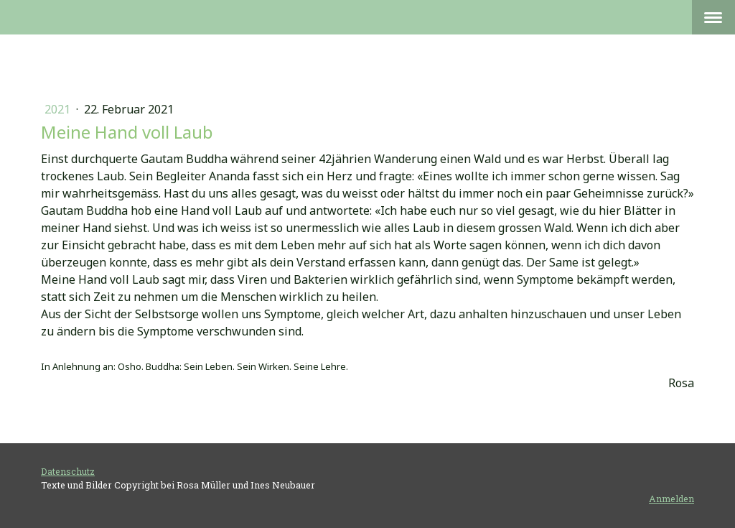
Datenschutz (68, 471)
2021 (59, 109)
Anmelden (671, 498)
